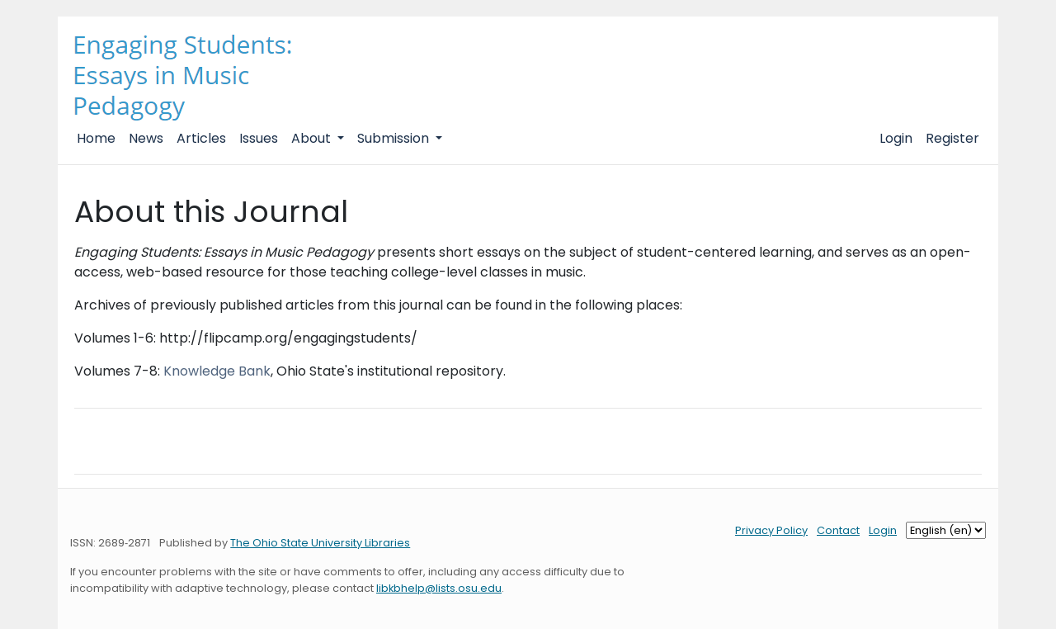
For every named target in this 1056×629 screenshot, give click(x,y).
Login (895, 138)
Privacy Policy (771, 530)
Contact (838, 530)
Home (96, 138)
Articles (201, 138)
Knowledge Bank (217, 371)
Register (952, 138)
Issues (258, 138)
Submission (394, 138)
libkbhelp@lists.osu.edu (439, 588)
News (146, 138)
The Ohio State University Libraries (320, 543)
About (312, 138)
